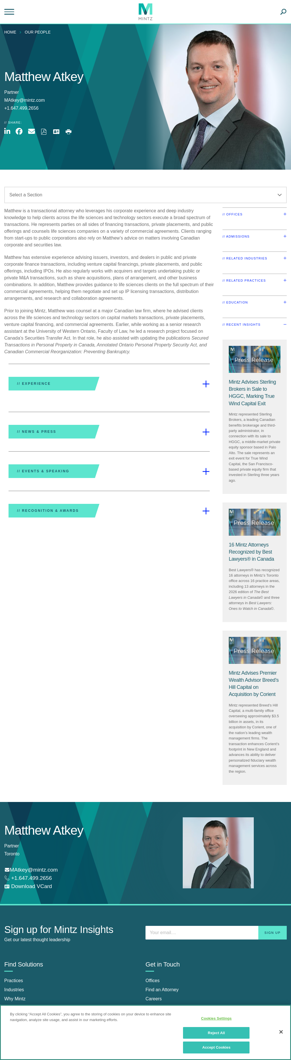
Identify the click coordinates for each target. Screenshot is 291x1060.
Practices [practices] (13, 980)
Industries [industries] (14, 989)
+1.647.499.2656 (31, 878)
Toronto (11, 853)
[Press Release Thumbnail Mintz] (254, 359)
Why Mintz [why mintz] (15, 998)
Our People (38, 32)
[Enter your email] (216, 933)
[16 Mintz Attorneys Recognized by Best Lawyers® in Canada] (251, 552)
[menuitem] (11, 32)
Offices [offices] (153, 980)
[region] (145, 1032)
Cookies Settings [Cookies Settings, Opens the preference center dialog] (216, 1018)
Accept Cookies (216, 1047)
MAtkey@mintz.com (24, 100)
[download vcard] (28, 886)
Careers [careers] (154, 998)
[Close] (281, 1032)
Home (10, 32)
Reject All (216, 1033)
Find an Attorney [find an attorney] (162, 989)
